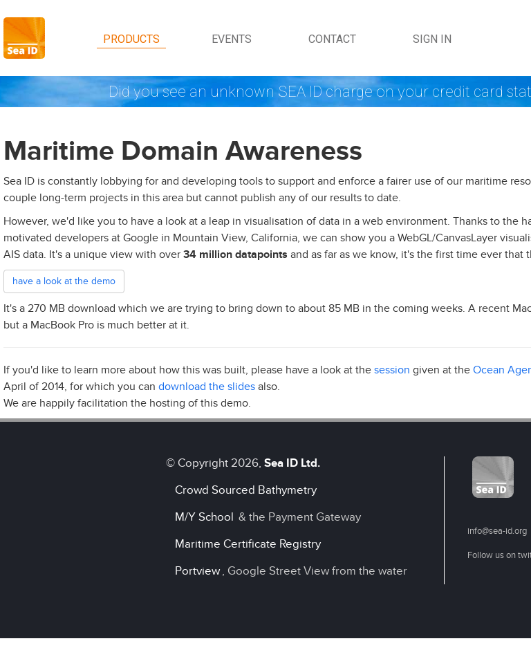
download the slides (206, 386)
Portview (197, 570)
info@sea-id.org (497, 531)
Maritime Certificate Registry (248, 543)
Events (232, 39)
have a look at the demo (63, 281)
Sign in (432, 39)
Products (131, 39)
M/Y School (204, 516)
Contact (332, 39)
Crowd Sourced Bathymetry (246, 489)
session (392, 370)
